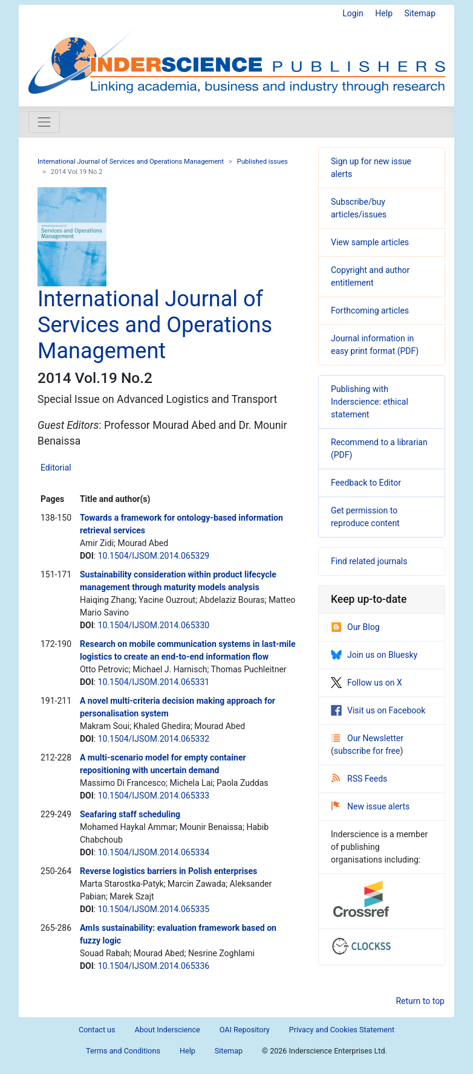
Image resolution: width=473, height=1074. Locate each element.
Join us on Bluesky (374, 655)
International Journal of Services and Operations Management (131, 162)
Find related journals (369, 561)
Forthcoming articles (370, 310)
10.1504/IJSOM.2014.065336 (153, 966)
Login (353, 13)
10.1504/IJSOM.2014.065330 (153, 625)
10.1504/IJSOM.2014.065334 (153, 852)
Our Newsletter (367, 738)
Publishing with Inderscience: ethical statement (369, 401)
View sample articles (370, 242)
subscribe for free (367, 751)
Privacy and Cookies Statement (341, 1029)
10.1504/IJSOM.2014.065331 (153, 682)
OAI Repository (245, 1029)
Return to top (420, 1001)
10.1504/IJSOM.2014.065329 (153, 556)
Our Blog (355, 627)
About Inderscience (167, 1029)
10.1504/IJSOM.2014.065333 (153, 795)
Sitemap (420, 13)
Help (384, 13)
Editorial (56, 467)
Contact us (97, 1029)
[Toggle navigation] (44, 122)
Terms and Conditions (123, 1050)
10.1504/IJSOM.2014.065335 (153, 909)
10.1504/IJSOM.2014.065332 (153, 739)
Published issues (262, 162)
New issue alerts (370, 806)
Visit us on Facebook (378, 710)
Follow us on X (366, 682)
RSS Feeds (359, 778)
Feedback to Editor (366, 482)
